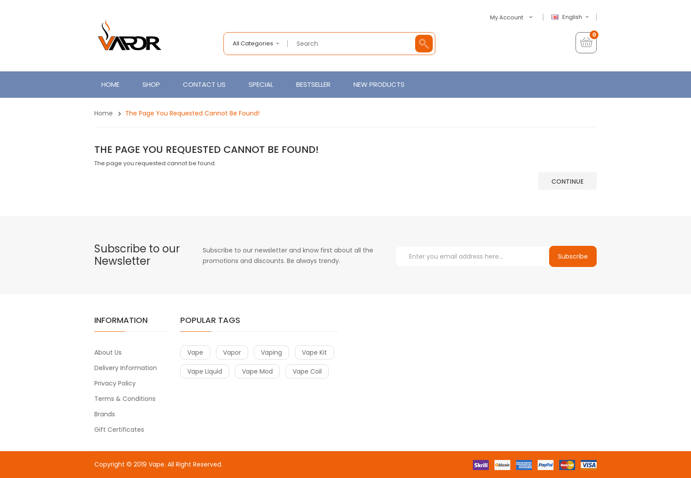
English (571, 17)
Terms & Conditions (125, 398)
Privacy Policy (115, 383)
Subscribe (573, 256)
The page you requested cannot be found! (192, 113)
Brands (104, 414)
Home (103, 113)
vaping (271, 352)
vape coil (307, 371)
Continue (567, 181)
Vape (156, 464)
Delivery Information (125, 367)
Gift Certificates (119, 429)
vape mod (257, 371)
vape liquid (204, 371)
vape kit (314, 352)
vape (195, 352)
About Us (108, 352)
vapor (232, 352)
